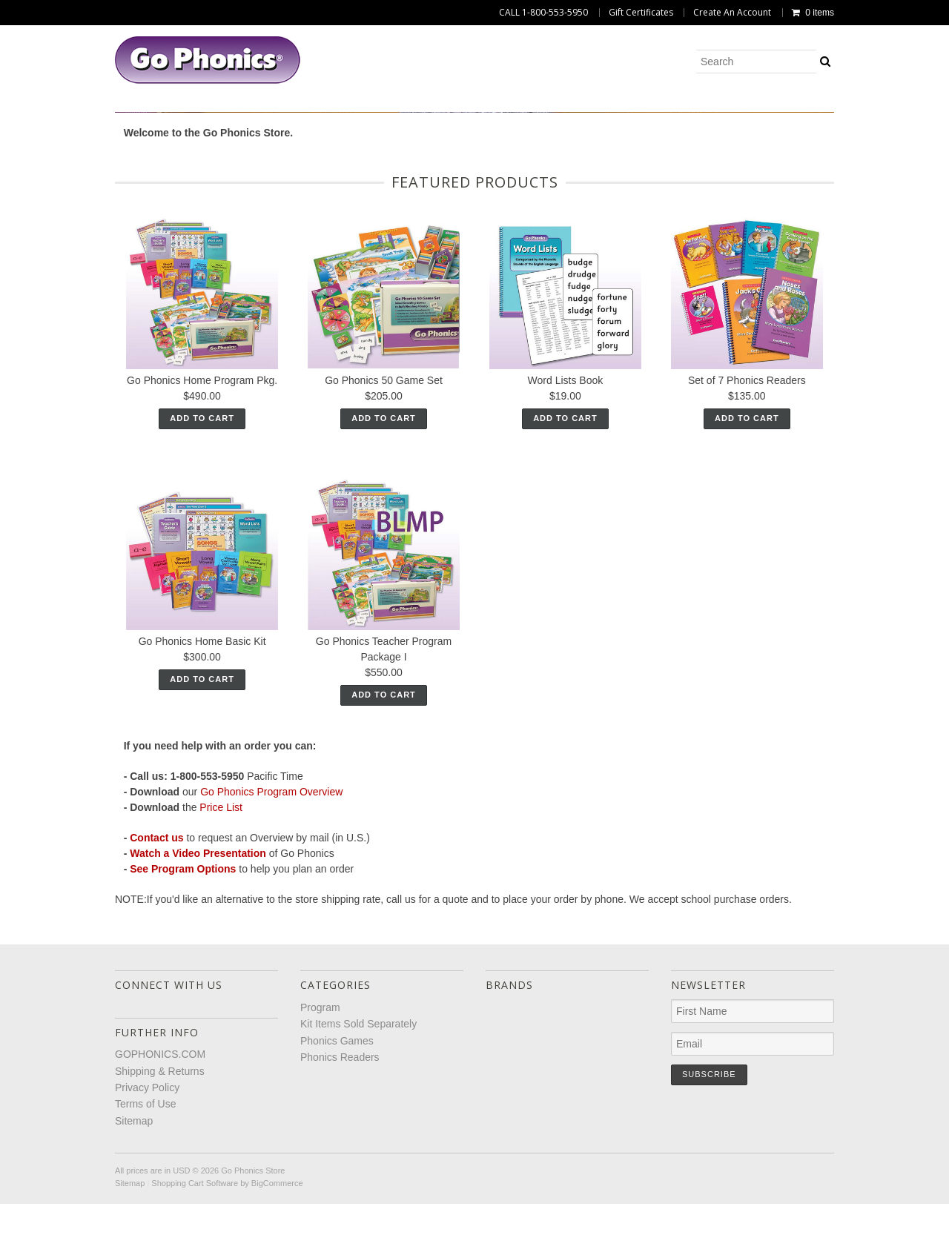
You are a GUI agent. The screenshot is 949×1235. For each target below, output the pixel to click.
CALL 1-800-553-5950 (543, 12)
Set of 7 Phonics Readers (747, 431)
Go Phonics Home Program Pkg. (202, 431)
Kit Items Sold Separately (395, 117)
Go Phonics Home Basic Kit (202, 692)
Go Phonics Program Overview (271, 843)
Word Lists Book (566, 431)
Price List (220, 858)
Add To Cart (202, 469)
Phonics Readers (662, 117)
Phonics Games (542, 117)
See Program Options (183, 920)
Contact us (156, 889)
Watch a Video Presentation (198, 904)
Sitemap (134, 1171)
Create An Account (732, 12)
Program (265, 117)
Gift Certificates (641, 12)
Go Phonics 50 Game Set (384, 431)
